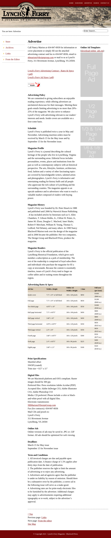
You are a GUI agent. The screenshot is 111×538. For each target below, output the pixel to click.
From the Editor (11, 59)
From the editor (45, 521)
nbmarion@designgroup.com (41, 57)
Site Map (32, 524)
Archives (8, 47)
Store (6, 41)
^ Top (30, 514)
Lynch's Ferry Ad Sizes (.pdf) (41, 77)
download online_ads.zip (92, 51)
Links (6, 53)
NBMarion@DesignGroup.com (42, 405)
